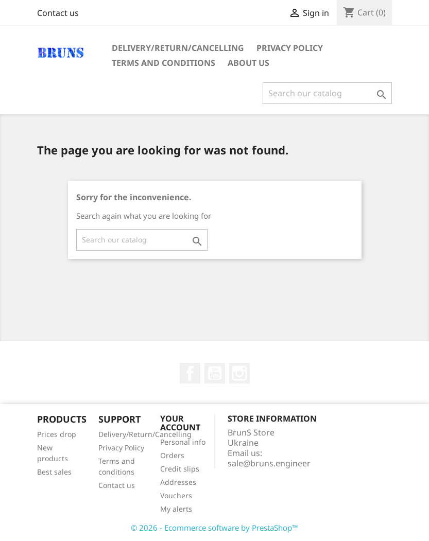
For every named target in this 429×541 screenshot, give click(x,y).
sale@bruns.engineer (269, 463)
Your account (180, 423)
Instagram (239, 373)
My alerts (176, 509)
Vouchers (176, 495)
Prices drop (56, 434)
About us (248, 62)
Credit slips (179, 469)
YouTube (214, 373)
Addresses (178, 482)
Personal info (182, 442)
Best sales (54, 472)
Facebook (190, 373)
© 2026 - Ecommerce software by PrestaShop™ (214, 527)
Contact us (58, 13)
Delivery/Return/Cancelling (178, 48)
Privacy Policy (289, 48)
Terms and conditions (163, 62)
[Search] (327, 93)
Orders (172, 455)
